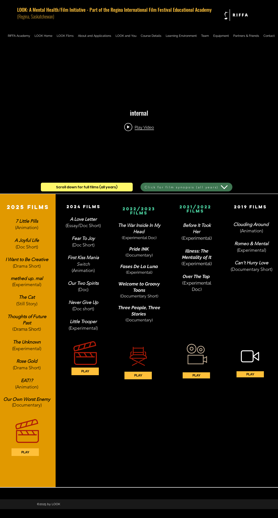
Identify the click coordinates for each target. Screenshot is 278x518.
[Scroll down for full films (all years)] (87, 187)
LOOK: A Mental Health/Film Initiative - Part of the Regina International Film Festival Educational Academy (114, 9)
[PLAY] (25, 452)
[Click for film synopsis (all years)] (186, 187)
